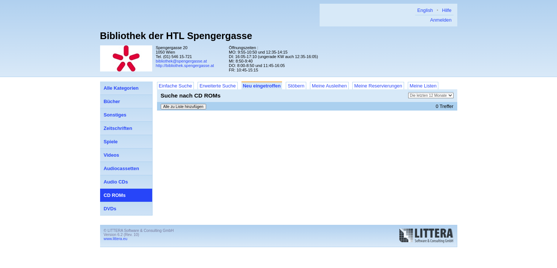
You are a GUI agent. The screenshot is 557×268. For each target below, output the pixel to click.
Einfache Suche (175, 86)
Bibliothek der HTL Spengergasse (176, 36)
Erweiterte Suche (217, 86)
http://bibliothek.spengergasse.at (185, 65)
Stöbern (296, 86)
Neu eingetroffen (262, 86)
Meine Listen (423, 86)
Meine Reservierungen (378, 86)
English (425, 10)
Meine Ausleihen (329, 86)
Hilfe (447, 10)
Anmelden (441, 20)
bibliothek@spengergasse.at (181, 61)
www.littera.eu (116, 239)
